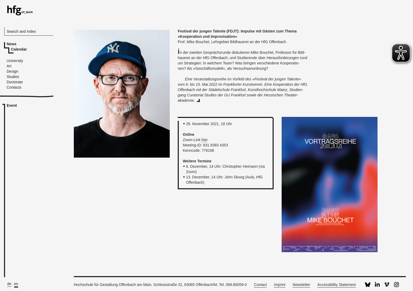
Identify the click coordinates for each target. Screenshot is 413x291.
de (9, 284)
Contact (260, 284)
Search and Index (21, 31)
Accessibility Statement (336, 284)
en (16, 284)
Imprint (279, 284)
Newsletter (301, 284)
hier (204, 140)
